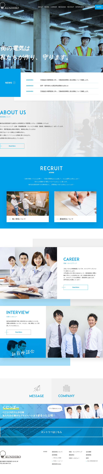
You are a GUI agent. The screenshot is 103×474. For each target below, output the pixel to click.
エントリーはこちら (51, 432)
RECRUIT (70, 7)
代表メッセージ (58, 461)
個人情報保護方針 (92, 461)
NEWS (10, 82)
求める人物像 (57, 458)
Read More (12, 146)
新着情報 (88, 455)
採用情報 (54, 455)
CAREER (54, 7)
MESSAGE (62, 7)
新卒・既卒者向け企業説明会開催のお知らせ (54, 85)
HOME (45, 451)
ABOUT (40, 7)
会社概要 (88, 452)
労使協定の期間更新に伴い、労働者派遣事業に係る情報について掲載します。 (65, 80)
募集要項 (71, 455)
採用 (87, 458)
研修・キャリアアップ (75, 452)
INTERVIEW (79, 7)
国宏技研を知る (56, 464)
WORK (46, 7)
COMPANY (89, 7)
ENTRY (99, 7)
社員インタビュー (74, 458)
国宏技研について (57, 452)
